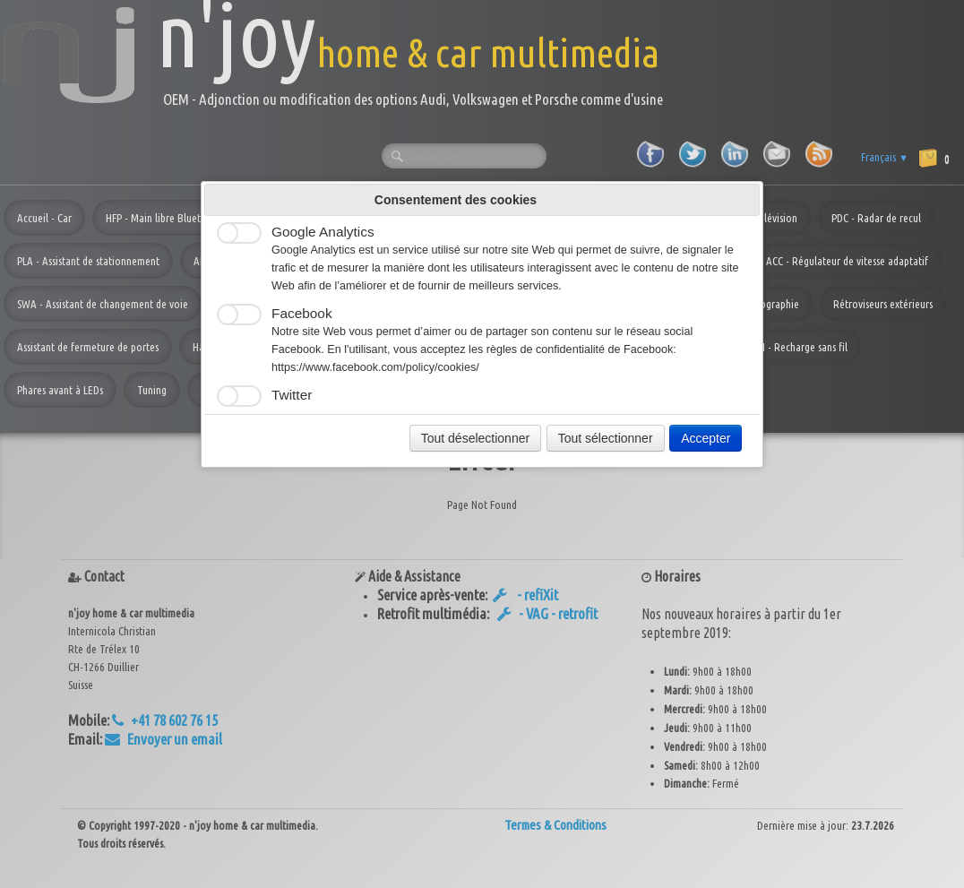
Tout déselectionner (475, 438)
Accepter (705, 438)
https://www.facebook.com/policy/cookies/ (375, 367)
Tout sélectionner (605, 438)
